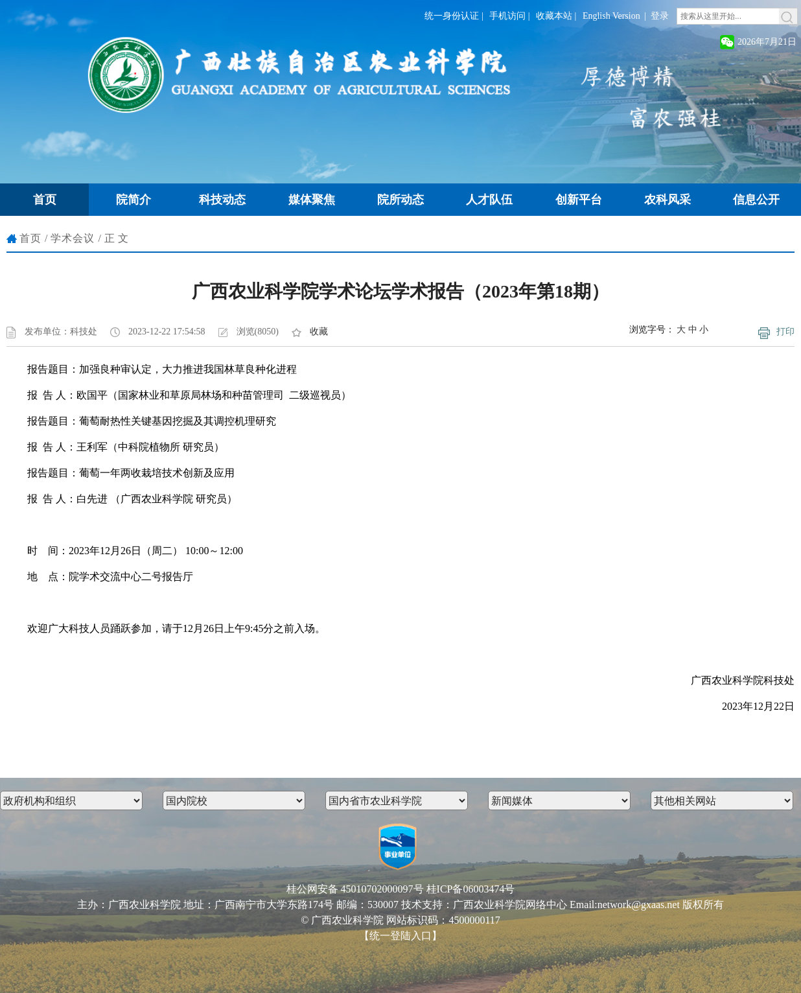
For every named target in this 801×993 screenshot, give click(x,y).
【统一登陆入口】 (400, 935)
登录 (660, 16)
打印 (785, 331)
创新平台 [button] (578, 199)
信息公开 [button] (756, 199)
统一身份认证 (451, 16)
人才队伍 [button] (489, 199)
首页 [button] (44, 199)
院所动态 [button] (400, 199)
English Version (611, 16)
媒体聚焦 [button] (311, 199)
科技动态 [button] (222, 199)
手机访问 (507, 16)
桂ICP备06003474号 (470, 888)
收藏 (319, 331)
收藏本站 (554, 16)
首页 (30, 238)
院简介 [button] (133, 199)
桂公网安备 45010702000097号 (355, 888)
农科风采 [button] (667, 199)
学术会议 (73, 238)
